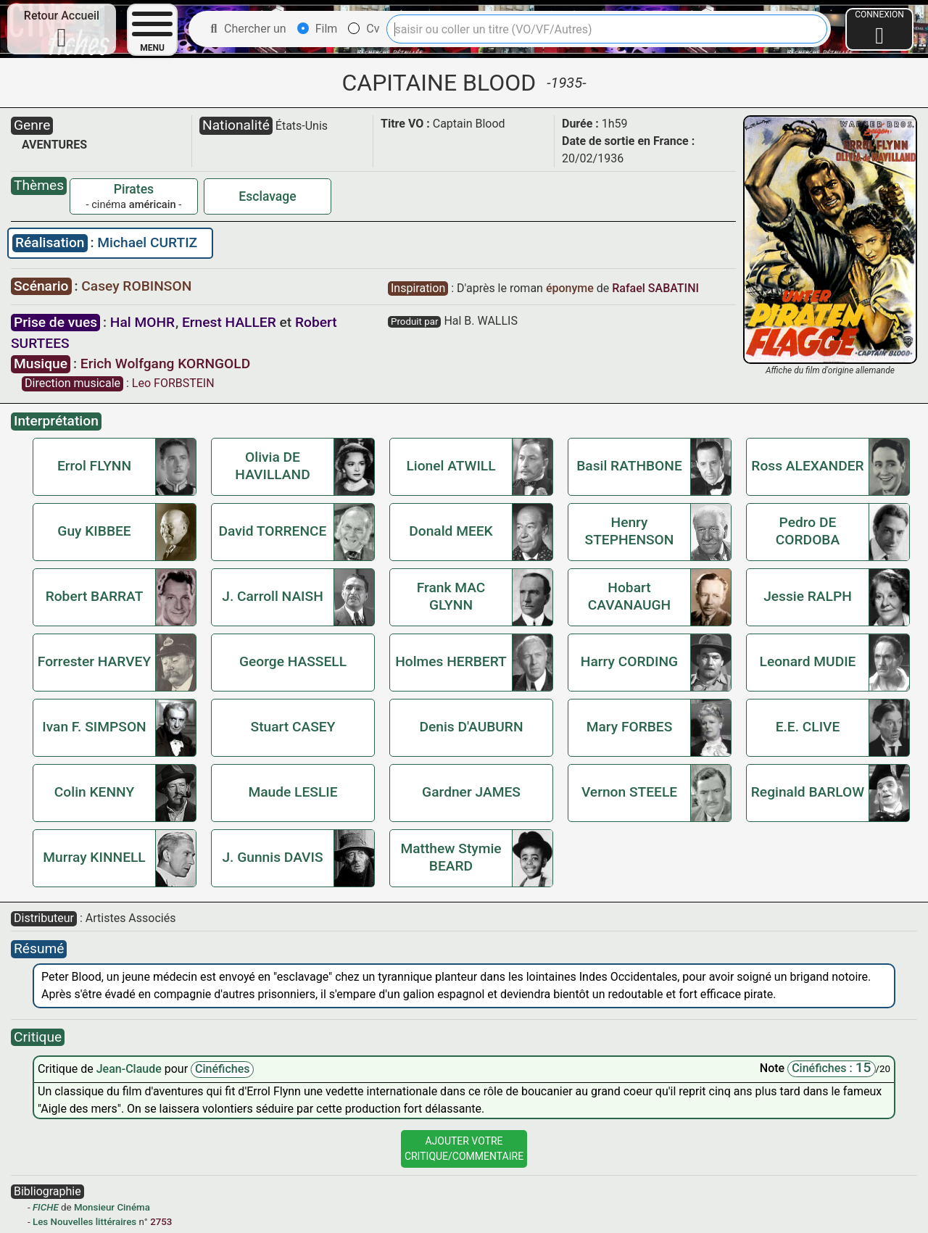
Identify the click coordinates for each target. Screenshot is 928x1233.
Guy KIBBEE (93, 531)
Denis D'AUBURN (471, 726)
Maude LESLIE (292, 792)
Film (317, 29)
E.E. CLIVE (808, 726)
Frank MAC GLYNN (451, 596)
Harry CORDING (629, 661)
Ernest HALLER (229, 322)
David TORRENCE (273, 531)
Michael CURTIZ (147, 242)
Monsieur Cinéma (112, 1207)
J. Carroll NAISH (272, 596)
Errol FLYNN (94, 465)
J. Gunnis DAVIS (272, 857)
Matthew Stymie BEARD (450, 857)
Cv (363, 29)
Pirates (134, 189)
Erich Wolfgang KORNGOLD (165, 363)
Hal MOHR (142, 322)
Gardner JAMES (471, 792)
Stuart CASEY (293, 726)
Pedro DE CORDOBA (808, 531)
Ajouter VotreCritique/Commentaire (464, 1148)
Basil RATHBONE (629, 465)
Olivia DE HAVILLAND (272, 466)
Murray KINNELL (94, 857)
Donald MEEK (451, 531)
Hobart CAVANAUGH (629, 596)
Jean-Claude (130, 1069)
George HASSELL (293, 661)
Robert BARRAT (95, 596)
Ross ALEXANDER (807, 465)
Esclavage (268, 196)
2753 (161, 1221)
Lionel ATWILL (450, 465)
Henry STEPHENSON (629, 531)
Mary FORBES (630, 726)
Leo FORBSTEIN (173, 383)
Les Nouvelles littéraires (84, 1221)
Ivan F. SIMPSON (94, 726)
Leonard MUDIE (808, 661)
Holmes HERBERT (451, 661)
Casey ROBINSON (136, 286)
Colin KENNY (94, 792)
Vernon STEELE (629, 792)
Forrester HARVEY (94, 661)
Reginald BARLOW (807, 792)
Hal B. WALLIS (481, 321)
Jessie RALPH (807, 596)
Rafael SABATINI (655, 288)
